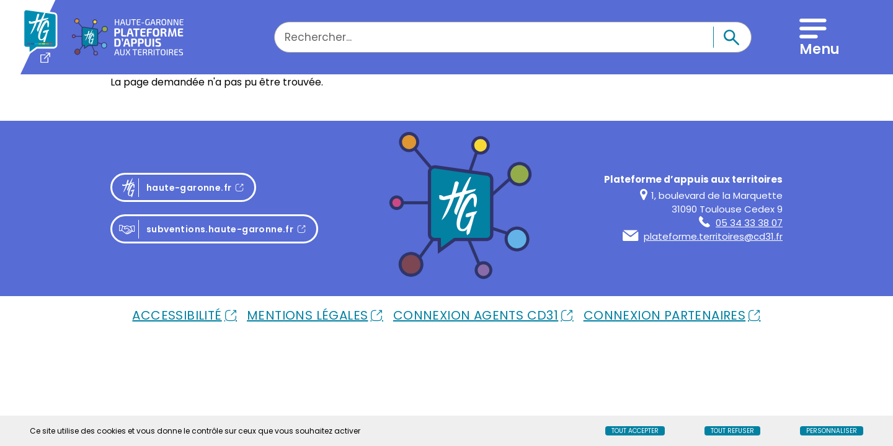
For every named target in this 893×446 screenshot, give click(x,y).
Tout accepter (635, 430)
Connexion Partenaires (664, 315)
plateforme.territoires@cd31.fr (703, 236)
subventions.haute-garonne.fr (205, 229)
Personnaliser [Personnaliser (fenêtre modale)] (831, 430)
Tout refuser (732, 430)
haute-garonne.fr (186, 188)
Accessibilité (176, 315)
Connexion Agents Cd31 (475, 315)
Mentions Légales (307, 315)
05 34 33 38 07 (741, 222)
